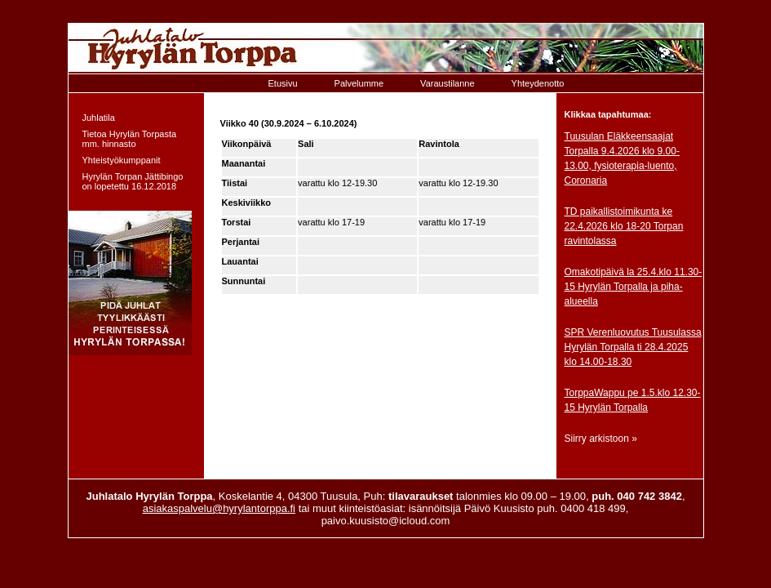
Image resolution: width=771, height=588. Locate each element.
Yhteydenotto (538, 83)
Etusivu (283, 83)
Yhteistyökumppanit (121, 160)
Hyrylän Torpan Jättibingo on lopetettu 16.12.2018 (133, 181)
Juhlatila (98, 117)
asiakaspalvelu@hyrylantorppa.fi (219, 508)
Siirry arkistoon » (601, 438)
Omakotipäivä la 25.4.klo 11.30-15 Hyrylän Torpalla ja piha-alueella (633, 286)
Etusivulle (386, 48)
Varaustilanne (447, 83)
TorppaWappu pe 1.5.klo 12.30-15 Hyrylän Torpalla (633, 400)
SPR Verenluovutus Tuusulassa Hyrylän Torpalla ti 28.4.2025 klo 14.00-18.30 (633, 347)
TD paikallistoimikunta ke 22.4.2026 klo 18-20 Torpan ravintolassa (624, 226)
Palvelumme (359, 83)
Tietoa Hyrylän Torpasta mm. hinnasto (129, 139)
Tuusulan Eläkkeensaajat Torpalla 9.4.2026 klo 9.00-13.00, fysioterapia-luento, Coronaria (622, 158)
